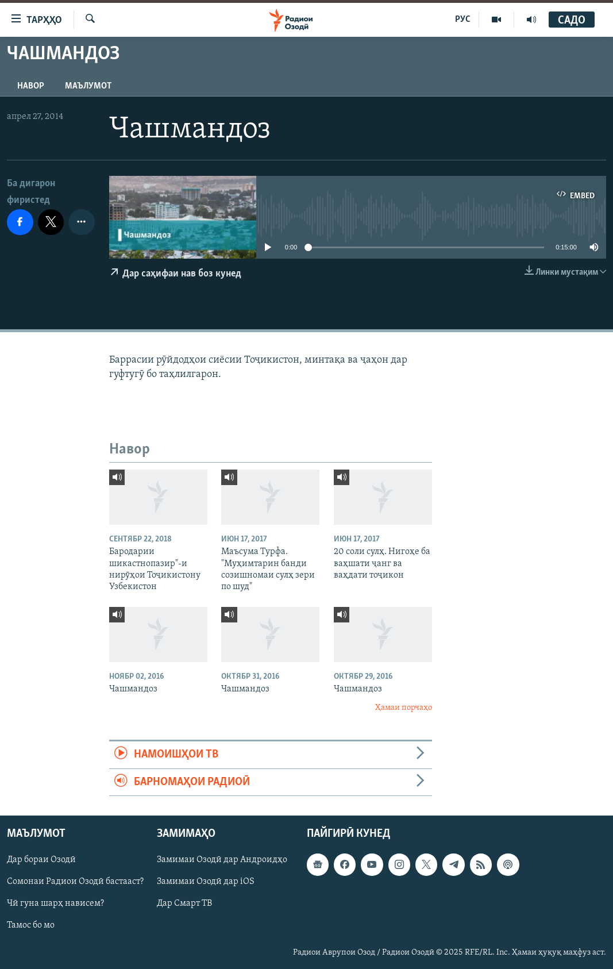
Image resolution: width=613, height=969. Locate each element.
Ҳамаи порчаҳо (403, 707)
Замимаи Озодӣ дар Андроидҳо (222, 859)
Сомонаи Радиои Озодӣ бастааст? (75, 881)
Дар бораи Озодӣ (41, 859)
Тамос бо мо (31, 925)
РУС (463, 19)
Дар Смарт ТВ (184, 903)
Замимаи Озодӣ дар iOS (206, 881)
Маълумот (88, 86)
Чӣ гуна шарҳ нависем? (55, 903)
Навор (30, 86)
